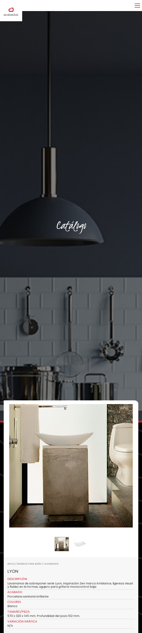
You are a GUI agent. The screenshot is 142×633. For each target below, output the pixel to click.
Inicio (11, 563)
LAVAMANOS (51, 563)
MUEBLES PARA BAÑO (29, 563)
